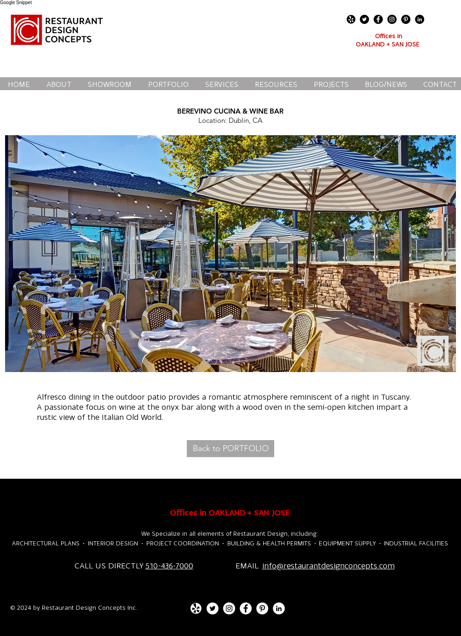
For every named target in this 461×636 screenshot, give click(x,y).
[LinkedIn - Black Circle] (419, 19)
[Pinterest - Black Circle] (405, 19)
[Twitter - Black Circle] (364, 19)
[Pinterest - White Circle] (262, 608)
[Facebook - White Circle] (246, 608)
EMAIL (249, 565)
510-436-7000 (169, 565)
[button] (230, 253)
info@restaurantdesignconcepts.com (328, 565)
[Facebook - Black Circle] (378, 19)
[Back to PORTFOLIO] (230, 448)
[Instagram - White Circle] (229, 608)
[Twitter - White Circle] (213, 608)
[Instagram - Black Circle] (392, 19)
